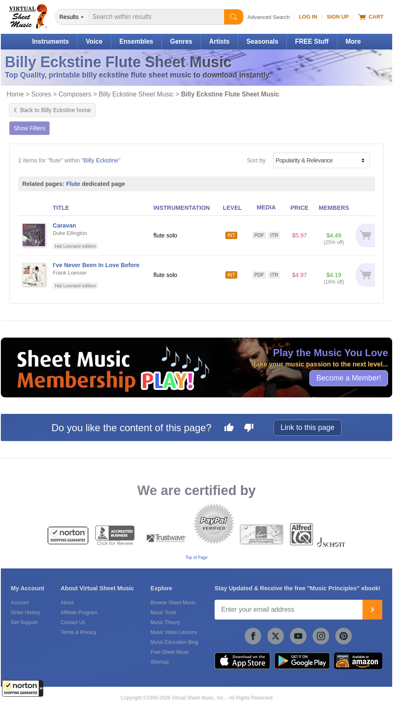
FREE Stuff (311, 41)
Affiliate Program (79, 612)
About (67, 603)
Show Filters (29, 128)
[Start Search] (233, 16)
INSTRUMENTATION (182, 207)
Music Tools (163, 612)
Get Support (24, 622)
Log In (308, 17)
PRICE (299, 207)
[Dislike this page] (249, 428)
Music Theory (165, 622)
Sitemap (159, 662)
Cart (371, 17)
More (353, 41)
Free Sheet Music (169, 652)
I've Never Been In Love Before (96, 265)
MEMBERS (334, 207)
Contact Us (73, 622)
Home (15, 94)
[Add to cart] (364, 235)
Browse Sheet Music (172, 603)
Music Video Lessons (173, 632)
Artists (219, 41)
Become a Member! (348, 378)
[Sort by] (321, 160)
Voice (94, 41)
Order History (25, 612)
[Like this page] (229, 428)
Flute (73, 184)
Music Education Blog (174, 642)
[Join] (372, 610)
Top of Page (196, 557)
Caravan (64, 225)
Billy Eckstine (101, 160)
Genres (181, 41)
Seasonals (262, 41)
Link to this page (308, 427)
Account (19, 603)
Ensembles (136, 41)
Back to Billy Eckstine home (52, 110)
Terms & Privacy (78, 632)
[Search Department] (72, 16)
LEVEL (232, 207)
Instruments (50, 41)
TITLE (61, 207)
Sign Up (338, 17)
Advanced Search (269, 17)
